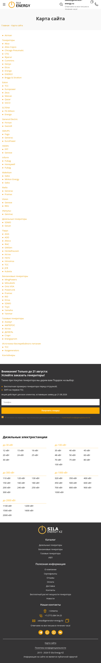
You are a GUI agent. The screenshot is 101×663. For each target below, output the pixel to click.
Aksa (7, 43)
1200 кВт (29, 505)
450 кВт (58, 482)
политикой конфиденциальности (76, 417)
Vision (5, 199)
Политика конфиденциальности (50, 647)
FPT (6, 149)
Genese (8, 152)
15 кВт (20, 450)
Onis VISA (9, 286)
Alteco (8, 240)
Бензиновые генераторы (15, 276)
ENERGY (9, 74)
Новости (50, 598)
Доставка (50, 586)
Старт (8, 335)
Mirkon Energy (12, 179)
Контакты (50, 590)
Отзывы (50, 577)
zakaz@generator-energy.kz (50, 620)
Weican (8, 95)
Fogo (7, 134)
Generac (9, 137)
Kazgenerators (12, 350)
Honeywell (10, 164)
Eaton (5, 82)
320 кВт (58, 478)
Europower (10, 89)
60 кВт (87, 455)
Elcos (7, 67)
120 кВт (21, 478)
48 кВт (58, 455)
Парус (5, 230)
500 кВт (73, 482)
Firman (8, 122)
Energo (8, 70)
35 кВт (58, 450)
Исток (8, 254)
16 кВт (35, 450)
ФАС (7, 244)
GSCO (7, 102)
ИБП (50, 557)
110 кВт (7, 478)
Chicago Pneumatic (14, 50)
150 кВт (7, 482)
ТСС (7, 85)
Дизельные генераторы (14, 218)
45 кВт (87, 450)
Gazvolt (8, 126)
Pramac (8, 194)
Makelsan (7, 172)
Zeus (7, 92)
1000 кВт (59, 492)
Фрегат (8, 57)
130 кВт (35, 478)
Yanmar (8, 313)
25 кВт (35, 455)
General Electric (10, 119)
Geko (7, 175)
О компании (50, 569)
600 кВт (87, 482)
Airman (8, 35)
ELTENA (6, 107)
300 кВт (7, 492)
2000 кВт (7, 515)
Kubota (8, 271)
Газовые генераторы (13, 318)
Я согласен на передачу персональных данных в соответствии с (47, 417)
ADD (7, 237)
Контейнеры (8, 355)
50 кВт (72, 455)
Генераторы (8, 40)
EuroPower (10, 141)
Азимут (8, 321)
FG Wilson (10, 111)
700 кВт (58, 487)
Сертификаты (50, 573)
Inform (5, 157)
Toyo (7, 306)
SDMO (8, 222)
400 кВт (87, 478)
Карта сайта (50, 643)
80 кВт (87, 459)
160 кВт (21, 482)
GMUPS (6, 130)
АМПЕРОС (10, 325)
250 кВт (35, 487)
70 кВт (58, 459)
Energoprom (11, 338)
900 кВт (87, 487)
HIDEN (5, 145)
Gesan (8, 225)
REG (7, 205)
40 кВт (72, 450)
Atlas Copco (10, 46)
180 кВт (35, 482)
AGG (7, 233)
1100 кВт (7, 505)
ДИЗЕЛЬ (9, 332)
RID (6, 296)
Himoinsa (9, 261)
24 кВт (20, 455)
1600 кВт (29, 510)
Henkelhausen (12, 250)
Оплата (50, 582)
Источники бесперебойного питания (21, 343)
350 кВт (73, 478)
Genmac (9, 214)
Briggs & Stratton (13, 77)
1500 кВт (7, 510)
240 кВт (21, 487)
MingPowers (11, 279)
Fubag (8, 160)
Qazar (8, 99)
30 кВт (6, 459)
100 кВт (58, 464)
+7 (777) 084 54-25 (53, 615)
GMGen (8, 247)
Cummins (9, 60)
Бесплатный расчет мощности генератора (50, 594)
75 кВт (72, 459)
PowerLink (10, 289)
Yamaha (9, 310)
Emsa (7, 299)
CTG (7, 53)
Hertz (7, 257)
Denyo (8, 63)
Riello (5, 187)
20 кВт (6, 455)
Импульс (6, 210)
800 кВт (73, 487)
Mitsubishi (10, 282)
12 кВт (6, 450)
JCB (6, 267)
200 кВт (7, 487)
